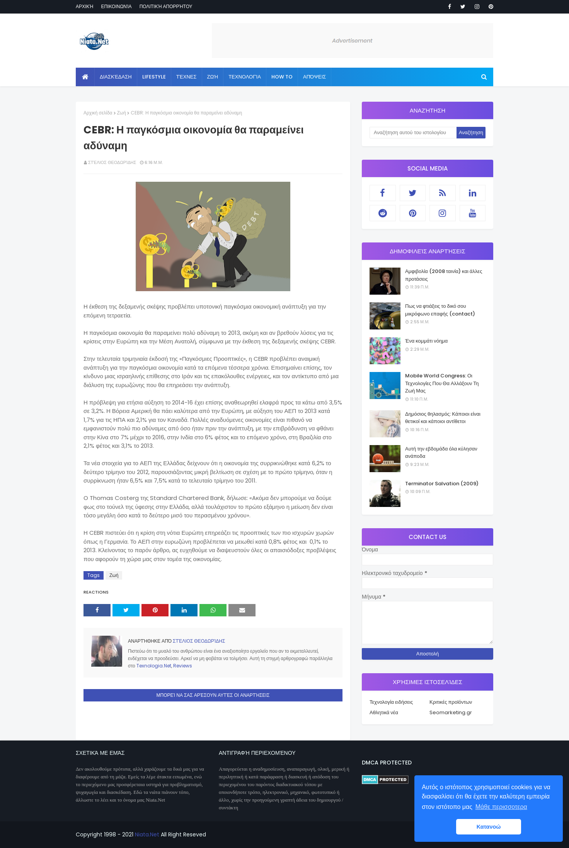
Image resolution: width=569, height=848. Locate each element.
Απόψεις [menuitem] (314, 76)
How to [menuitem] (282, 76)
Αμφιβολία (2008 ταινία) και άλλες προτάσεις (443, 275)
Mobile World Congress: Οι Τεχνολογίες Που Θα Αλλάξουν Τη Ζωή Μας (442, 383)
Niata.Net (147, 834)
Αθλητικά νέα (384, 712)
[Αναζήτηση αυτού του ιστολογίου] (413, 132)
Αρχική (84, 6)
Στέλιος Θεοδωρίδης (112, 162)
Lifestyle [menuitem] (154, 76)
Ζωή (121, 112)
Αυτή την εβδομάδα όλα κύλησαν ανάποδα (441, 452)
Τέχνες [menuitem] (186, 76)
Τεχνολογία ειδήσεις (391, 702)
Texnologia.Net (153, 665)
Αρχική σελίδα (97, 112)
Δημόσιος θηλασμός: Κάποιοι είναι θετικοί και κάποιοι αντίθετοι (442, 417)
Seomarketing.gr (450, 712)
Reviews (182, 665)
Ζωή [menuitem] (212, 76)
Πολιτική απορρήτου (166, 6)
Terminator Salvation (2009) (442, 483)
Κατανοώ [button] (489, 827)
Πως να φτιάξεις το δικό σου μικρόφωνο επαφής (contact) (440, 309)
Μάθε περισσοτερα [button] (501, 807)
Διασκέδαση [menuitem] (116, 76)
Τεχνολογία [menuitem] (244, 76)
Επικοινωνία (116, 6)
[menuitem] (85, 77)
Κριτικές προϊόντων (450, 702)
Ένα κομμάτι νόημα (426, 341)
